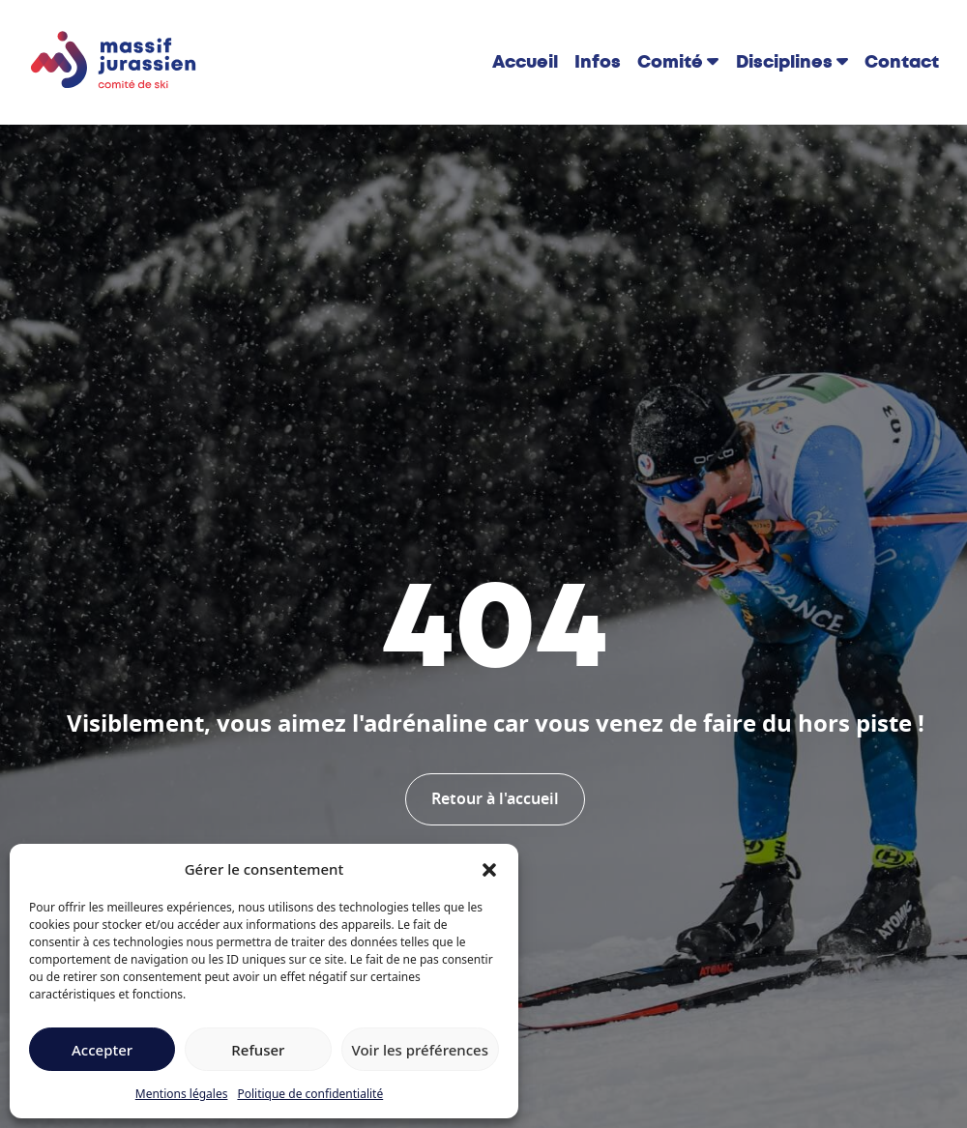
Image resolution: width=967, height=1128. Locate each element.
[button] (489, 869)
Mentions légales (181, 1093)
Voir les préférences (420, 1049)
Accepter (102, 1049)
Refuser (257, 1049)
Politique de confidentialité (310, 1093)
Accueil (525, 61)
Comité (670, 61)
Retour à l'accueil (495, 799)
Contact (901, 61)
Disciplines (784, 61)
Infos (597, 61)
